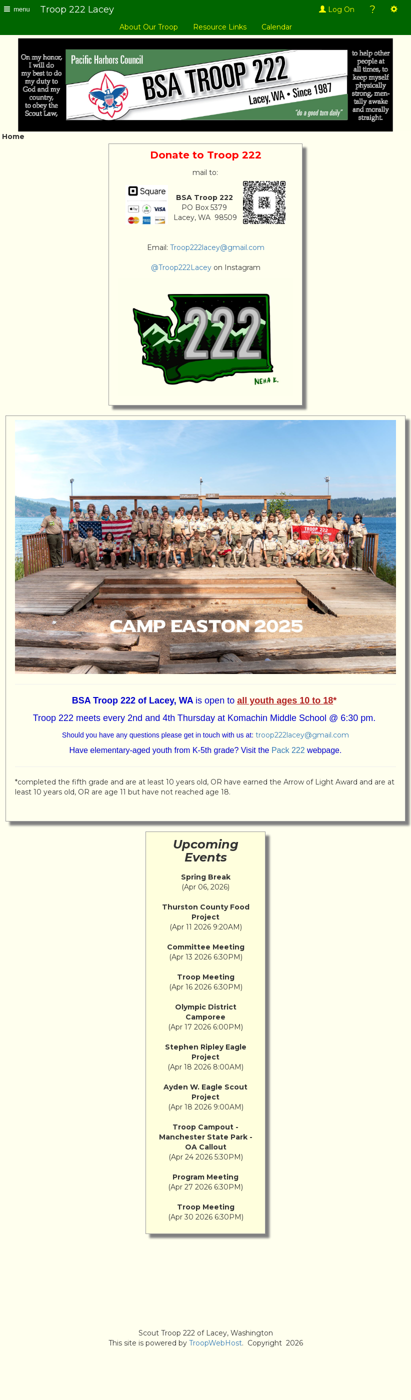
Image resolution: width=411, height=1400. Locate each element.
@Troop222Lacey (181, 267)
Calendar (277, 27)
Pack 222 (288, 750)
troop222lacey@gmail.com (302, 735)
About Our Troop (149, 27)
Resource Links (219, 27)
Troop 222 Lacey (77, 9)
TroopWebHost (215, 1343)
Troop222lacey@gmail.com (217, 247)
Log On (336, 9)
